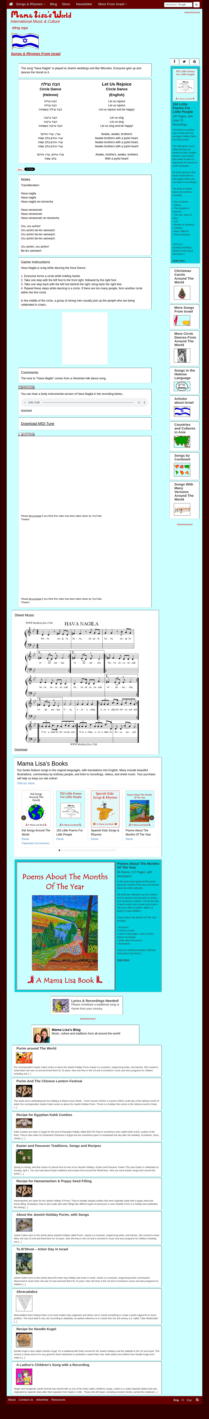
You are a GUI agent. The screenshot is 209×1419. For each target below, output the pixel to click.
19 (109, 850)
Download (26, 410)
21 (115, 850)
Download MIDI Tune (37, 424)
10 (84, 850)
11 (87, 850)
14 (95, 850)
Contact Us (26, 1409)
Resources (58, 1409)
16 (101, 850)
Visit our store (26, 783)
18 (106, 850)
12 (90, 850)
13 (93, 850)
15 (98, 850)
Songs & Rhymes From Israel (36, 54)
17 (104, 850)
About (12, 1409)
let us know (35, 516)
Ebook (25, 839)
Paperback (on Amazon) (35, 843)
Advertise (42, 1409)
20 (112, 850)
